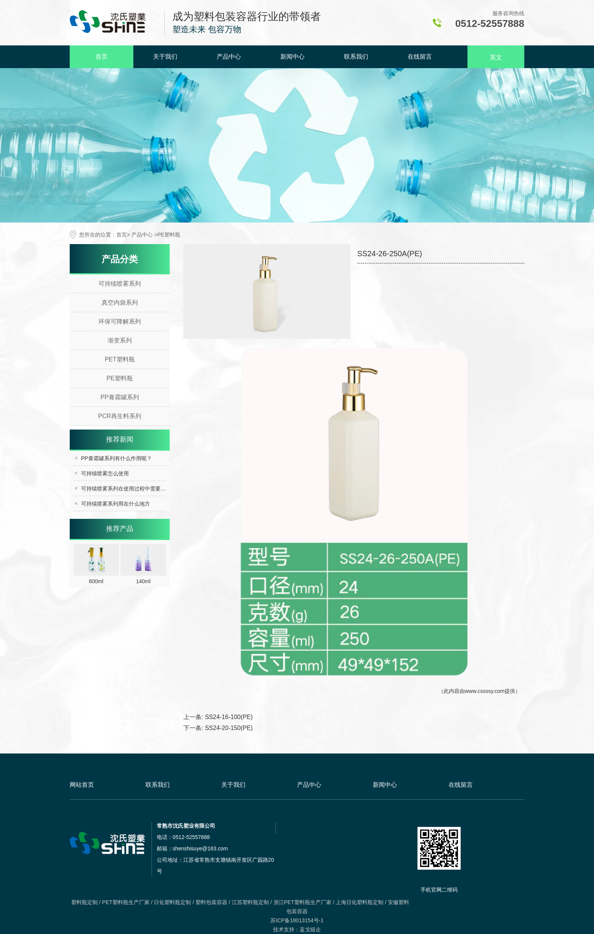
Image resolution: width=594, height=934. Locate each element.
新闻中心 (292, 56)
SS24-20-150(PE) (229, 728)
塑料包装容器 (211, 902)
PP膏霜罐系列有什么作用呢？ (116, 458)
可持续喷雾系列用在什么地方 (115, 504)
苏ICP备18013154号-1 (297, 920)
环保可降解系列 (119, 321)
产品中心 (229, 56)
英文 (496, 57)
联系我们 (356, 56)
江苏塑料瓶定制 (250, 902)
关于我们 (165, 56)
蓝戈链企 (310, 929)
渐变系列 (120, 340)
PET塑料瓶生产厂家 (126, 902)
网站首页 (82, 784)
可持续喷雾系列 (119, 283)
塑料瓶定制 (84, 902)
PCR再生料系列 (119, 416)
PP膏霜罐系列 (119, 397)
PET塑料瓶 (119, 359)
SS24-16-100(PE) (229, 717)
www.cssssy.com (485, 691)
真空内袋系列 (120, 302)
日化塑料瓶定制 (172, 902)
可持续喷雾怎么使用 (105, 473)
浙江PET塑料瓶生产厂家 (302, 902)
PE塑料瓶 (119, 378)
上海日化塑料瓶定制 (359, 902)
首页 (101, 56)
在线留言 (420, 56)
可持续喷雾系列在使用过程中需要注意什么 (131, 489)
